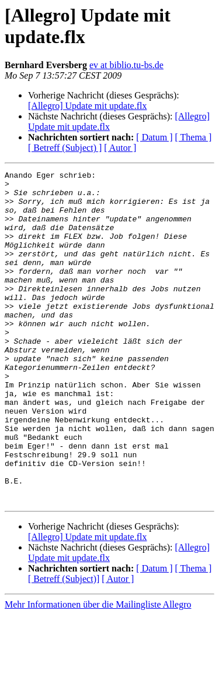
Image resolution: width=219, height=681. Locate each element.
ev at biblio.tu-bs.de (126, 65)
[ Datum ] (154, 137)
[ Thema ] (193, 137)
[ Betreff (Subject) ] (65, 148)
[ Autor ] (120, 148)
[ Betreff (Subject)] (63, 645)
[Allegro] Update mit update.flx (87, 106)
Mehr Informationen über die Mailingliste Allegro (98, 671)
